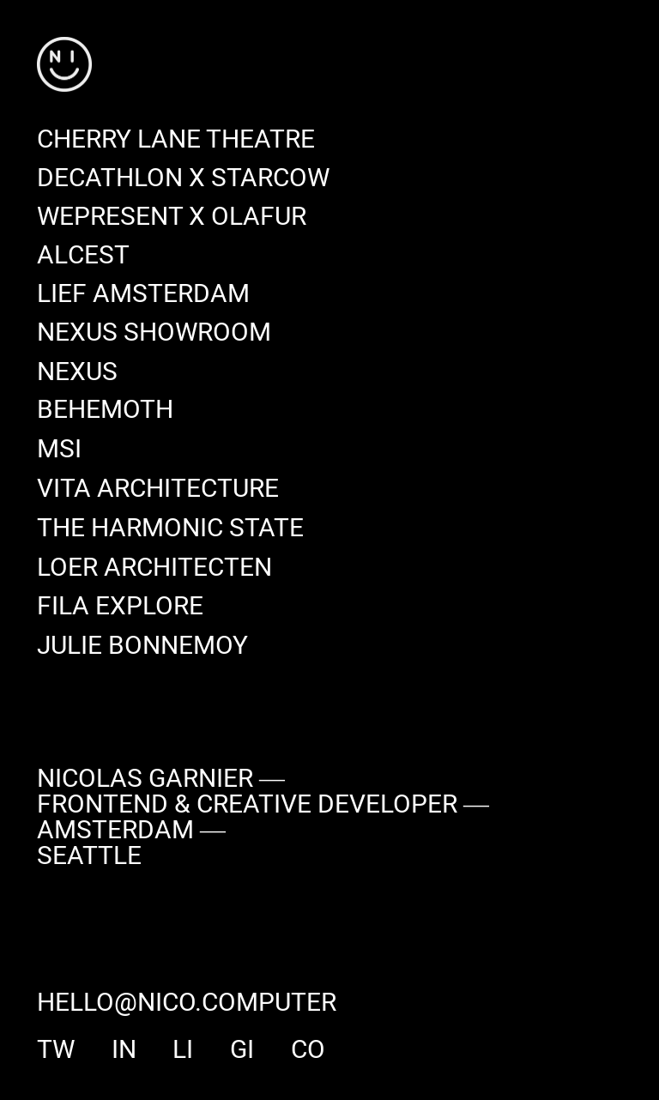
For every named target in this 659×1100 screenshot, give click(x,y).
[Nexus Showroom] (154, 333)
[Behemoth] (105, 411)
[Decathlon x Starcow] (183, 179)
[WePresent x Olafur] (171, 217)
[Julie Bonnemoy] (142, 646)
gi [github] (242, 1050)
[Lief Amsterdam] (143, 294)
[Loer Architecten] (154, 567)
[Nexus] (77, 373)
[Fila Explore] (120, 607)
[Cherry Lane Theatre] (176, 140)
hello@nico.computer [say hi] (186, 1004)
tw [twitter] (56, 1050)
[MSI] (59, 450)
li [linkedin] (182, 1050)
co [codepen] (307, 1050)
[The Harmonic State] (170, 529)
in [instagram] (123, 1050)
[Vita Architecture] (158, 489)
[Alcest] (83, 256)
